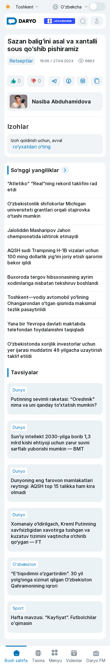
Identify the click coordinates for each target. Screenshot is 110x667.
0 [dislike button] (36, 81)
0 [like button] (16, 81)
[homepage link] (21, 21)
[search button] (82, 21)
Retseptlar (21, 61)
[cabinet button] (96, 21)
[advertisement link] (59, 20)
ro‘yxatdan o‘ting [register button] (31, 147)
